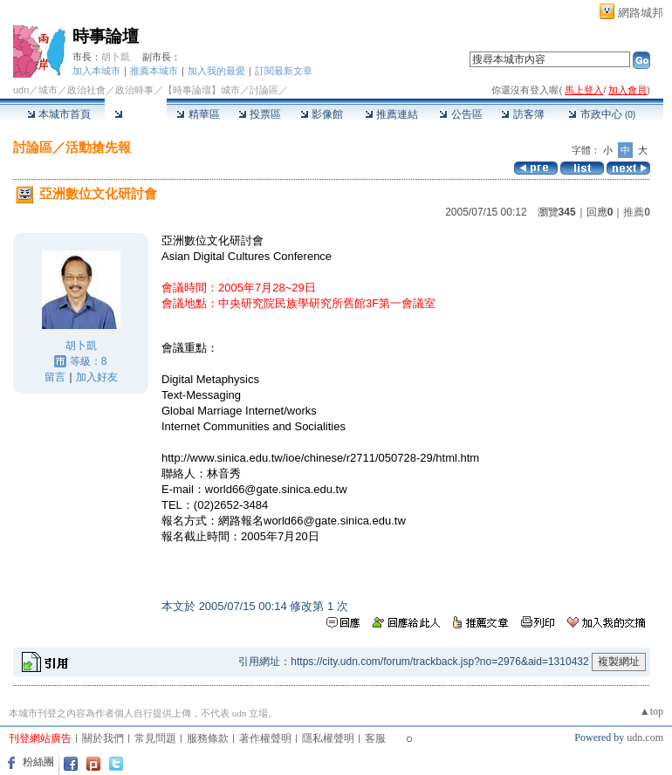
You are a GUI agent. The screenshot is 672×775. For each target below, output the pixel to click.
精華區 (197, 114)
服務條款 (208, 738)
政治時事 (134, 90)
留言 (55, 377)
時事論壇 (105, 36)
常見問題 (155, 738)
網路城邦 (640, 12)
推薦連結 (391, 114)
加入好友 (97, 377)
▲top (651, 711)
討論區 (135, 114)
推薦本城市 (154, 70)
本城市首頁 (59, 114)
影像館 (321, 114)
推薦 (636, 212)
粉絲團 (38, 762)
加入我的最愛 (216, 70)
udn (21, 90)
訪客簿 (522, 114)
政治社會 (86, 90)
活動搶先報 (98, 147)
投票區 (259, 114)
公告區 (460, 114)
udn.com (645, 737)
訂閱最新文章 (283, 70)
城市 (48, 90)
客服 (375, 738)
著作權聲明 (265, 738)
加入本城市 (96, 70)
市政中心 (601, 114)
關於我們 (103, 738)
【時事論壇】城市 (201, 90)
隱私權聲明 (328, 738)
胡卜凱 (115, 56)
